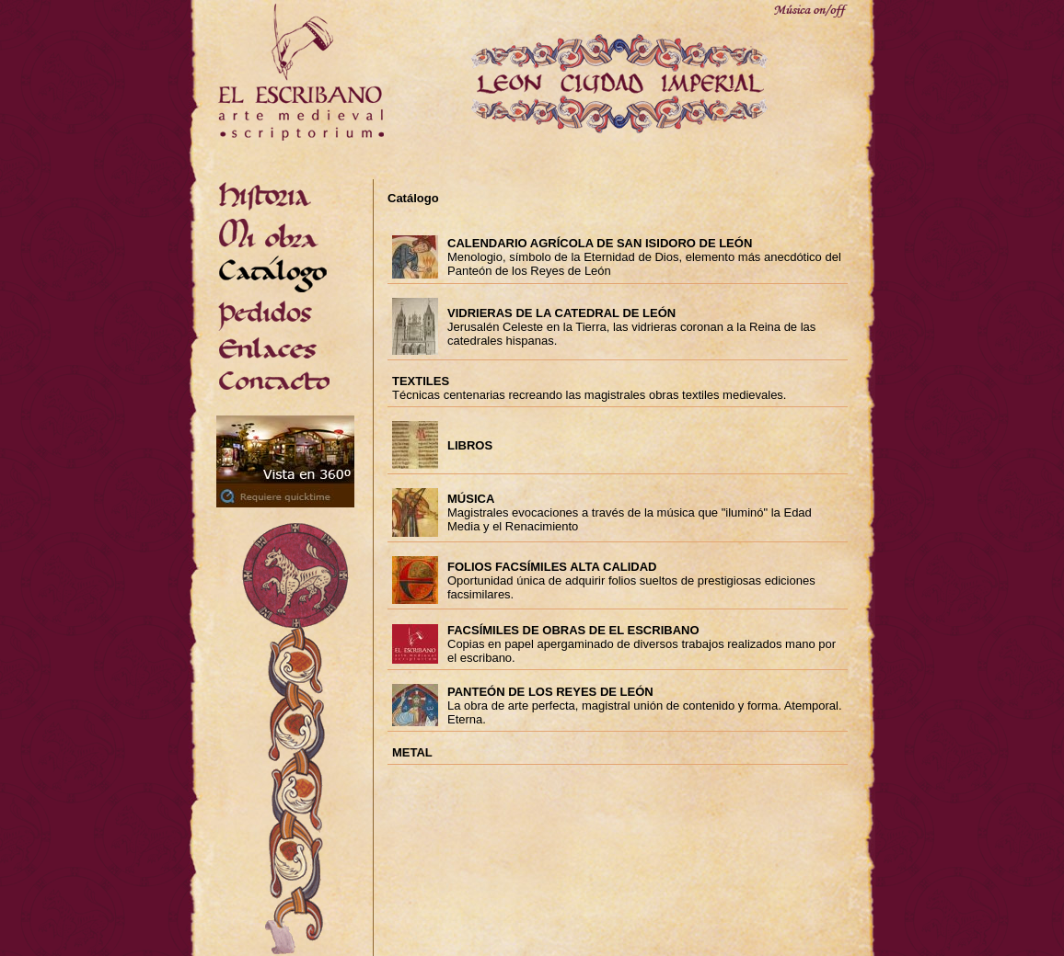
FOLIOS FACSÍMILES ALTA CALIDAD (552, 567)
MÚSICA (470, 499)
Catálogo (413, 198)
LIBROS (469, 445)
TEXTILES (420, 381)
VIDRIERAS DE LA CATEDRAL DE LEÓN (561, 313)
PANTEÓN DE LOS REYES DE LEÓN (550, 692)
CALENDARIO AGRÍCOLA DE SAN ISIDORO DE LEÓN (599, 243)
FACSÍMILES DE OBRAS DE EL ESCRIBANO (573, 630)
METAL (412, 752)
